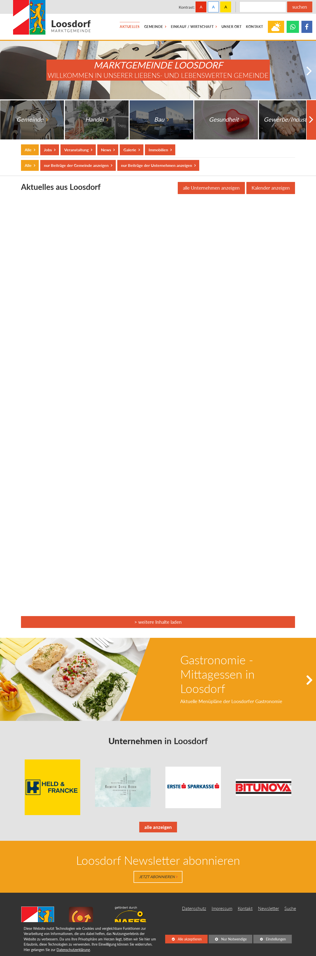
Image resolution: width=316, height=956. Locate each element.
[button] (310, 71)
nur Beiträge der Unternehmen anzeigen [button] (156, 165)
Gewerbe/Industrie (289, 119)
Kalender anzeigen (271, 188)
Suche (290, 908)
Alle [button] (28, 149)
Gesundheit (224, 119)
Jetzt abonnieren (157, 876)
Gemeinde (30, 119)
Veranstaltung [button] (76, 149)
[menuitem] (130, 27)
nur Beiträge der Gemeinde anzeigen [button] (76, 165)
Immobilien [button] (158, 149)
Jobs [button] (48, 149)
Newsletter (268, 908)
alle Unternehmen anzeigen (211, 188)
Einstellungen (269, 939)
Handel (95, 119)
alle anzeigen (155, 828)
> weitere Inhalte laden (158, 622)
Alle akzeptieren (183, 938)
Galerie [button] (129, 149)
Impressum (222, 908)
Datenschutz (194, 908)
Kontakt (245, 908)
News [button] (106, 149)
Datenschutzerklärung (73, 950)
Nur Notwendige (228, 939)
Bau (160, 119)
